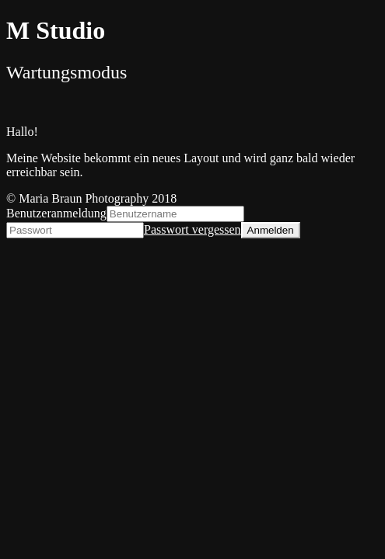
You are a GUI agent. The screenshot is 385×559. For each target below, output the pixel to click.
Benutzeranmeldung (56, 213)
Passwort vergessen (192, 229)
